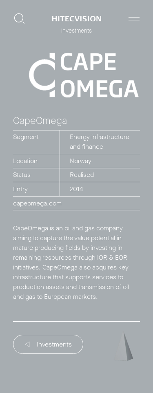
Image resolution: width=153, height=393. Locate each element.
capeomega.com (37, 203)
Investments (48, 344)
